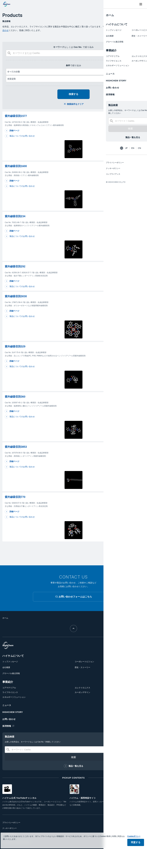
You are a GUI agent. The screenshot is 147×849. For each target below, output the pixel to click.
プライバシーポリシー (11, 823)
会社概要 (6, 667)
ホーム (5, 618)
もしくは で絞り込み (73, 47)
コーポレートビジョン (84, 661)
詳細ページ (14, 130)
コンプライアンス (9, 834)
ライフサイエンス (10, 692)
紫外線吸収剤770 (15, 496)
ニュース (6, 705)
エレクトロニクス (82, 688)
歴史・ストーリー (82, 667)
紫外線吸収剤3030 (16, 296)
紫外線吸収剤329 (15, 346)
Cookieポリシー (133, 841)
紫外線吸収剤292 (15, 266)
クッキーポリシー (9, 828)
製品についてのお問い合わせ (22, 136)
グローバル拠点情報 (11, 673)
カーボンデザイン (82, 692)
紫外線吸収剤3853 (16, 446)
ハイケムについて (13, 655)
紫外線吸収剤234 (15, 216)
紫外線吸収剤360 (15, 396)
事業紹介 (7, 681)
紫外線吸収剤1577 (16, 116)
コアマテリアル (9, 688)
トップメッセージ (10, 661)
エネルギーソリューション (14, 697)
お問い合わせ (9, 719)
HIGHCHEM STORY (12, 712)
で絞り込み (73, 65)
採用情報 (6, 726)
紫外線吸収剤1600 (16, 166)
